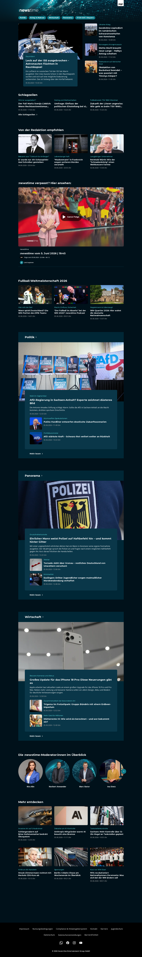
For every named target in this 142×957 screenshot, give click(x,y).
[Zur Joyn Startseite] (121, 3)
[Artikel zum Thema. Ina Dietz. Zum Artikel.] (111, 773)
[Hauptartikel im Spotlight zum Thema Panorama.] (34, 475)
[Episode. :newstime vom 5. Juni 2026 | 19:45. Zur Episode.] (71, 223)
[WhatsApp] (61, 942)
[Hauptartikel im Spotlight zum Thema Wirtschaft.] (34, 617)
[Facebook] (67, 942)
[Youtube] (80, 942)
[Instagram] (74, 942)
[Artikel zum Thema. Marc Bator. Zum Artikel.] (84, 773)
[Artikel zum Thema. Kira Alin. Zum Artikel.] (30, 773)
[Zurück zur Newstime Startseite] (28, 10)
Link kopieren (27, 262)
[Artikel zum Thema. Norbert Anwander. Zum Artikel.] (57, 773)
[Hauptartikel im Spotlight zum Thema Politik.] (31, 337)
